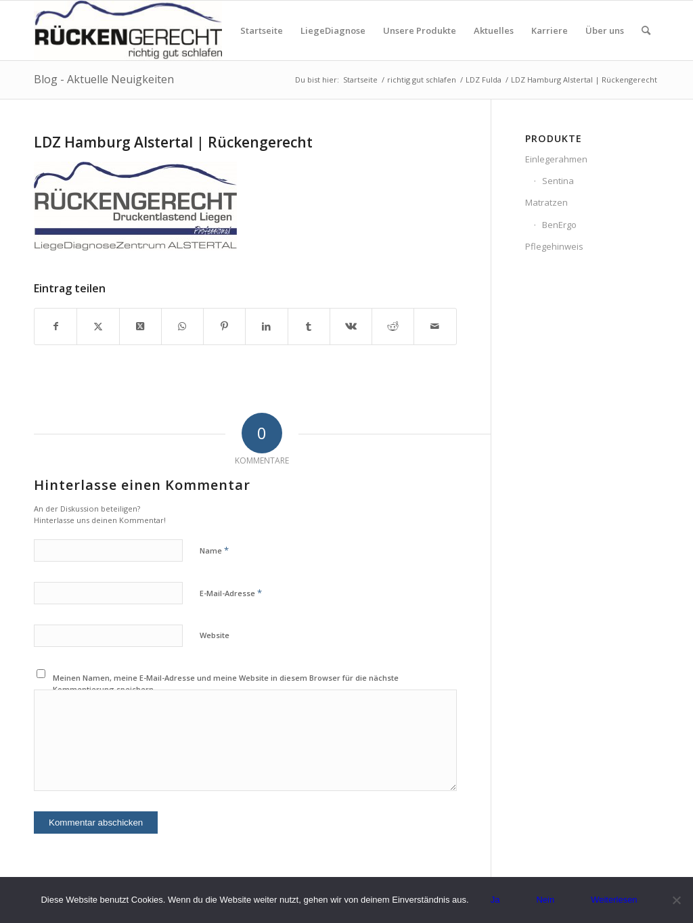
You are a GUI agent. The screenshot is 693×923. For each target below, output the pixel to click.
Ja (495, 900)
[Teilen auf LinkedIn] (266, 326)
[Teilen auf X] (97, 326)
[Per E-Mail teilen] (434, 326)
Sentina (558, 181)
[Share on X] (140, 326)
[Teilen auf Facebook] (55, 326)
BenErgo (559, 225)
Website (214, 635)
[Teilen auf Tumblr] (309, 326)
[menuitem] (261, 30)
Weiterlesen (614, 900)
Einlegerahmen (556, 159)
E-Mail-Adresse (231, 593)
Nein (545, 900)
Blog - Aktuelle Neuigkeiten (104, 79)
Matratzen (546, 202)
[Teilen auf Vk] (351, 326)
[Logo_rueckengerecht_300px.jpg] (128, 30)
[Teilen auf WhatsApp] (182, 326)
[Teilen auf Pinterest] (224, 326)
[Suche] (646, 30)
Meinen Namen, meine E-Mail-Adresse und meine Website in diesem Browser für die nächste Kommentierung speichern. (226, 683)
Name (214, 550)
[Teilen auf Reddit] (392, 326)
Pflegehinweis (554, 246)
